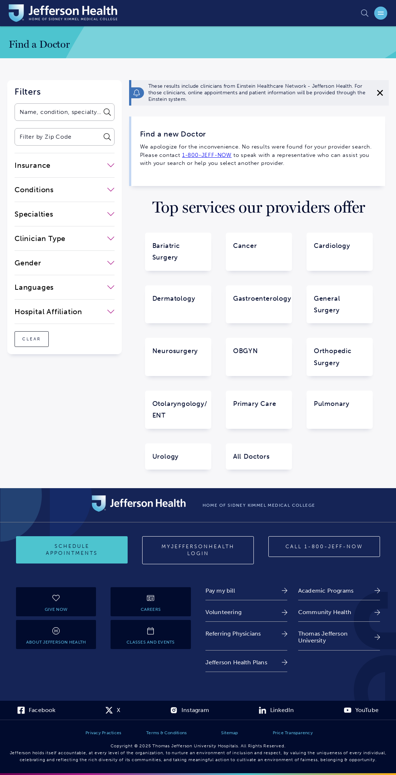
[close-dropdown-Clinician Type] (65, 238)
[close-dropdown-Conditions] (65, 189)
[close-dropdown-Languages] (65, 287)
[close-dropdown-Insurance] (65, 165)
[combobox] (57, 112)
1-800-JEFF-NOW (207, 155)
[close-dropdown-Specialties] (65, 214)
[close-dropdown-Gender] (65, 263)
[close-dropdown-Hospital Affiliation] (65, 311)
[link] (246, 590)
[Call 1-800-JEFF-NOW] (324, 546)
